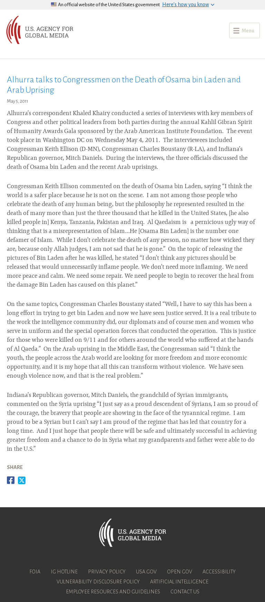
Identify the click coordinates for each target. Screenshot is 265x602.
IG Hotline (64, 571)
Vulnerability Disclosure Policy (98, 581)
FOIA (34, 571)
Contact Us (184, 591)
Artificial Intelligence (179, 581)
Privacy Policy (107, 571)
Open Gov (179, 571)
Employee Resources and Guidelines (113, 591)
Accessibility (219, 571)
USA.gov (146, 571)
